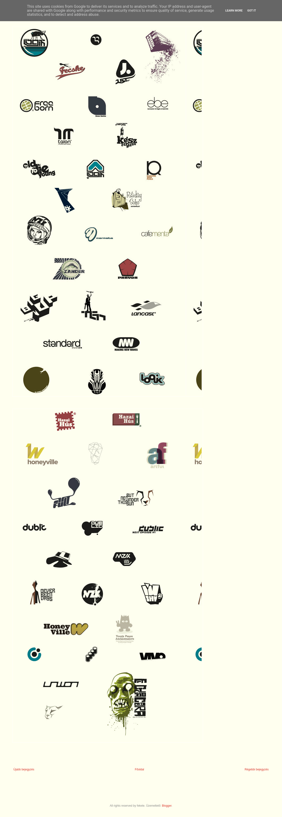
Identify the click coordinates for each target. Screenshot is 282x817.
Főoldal (139, 769)
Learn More (234, 10)
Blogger (167, 805)
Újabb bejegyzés (23, 769)
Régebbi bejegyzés (257, 769)
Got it (251, 10)
